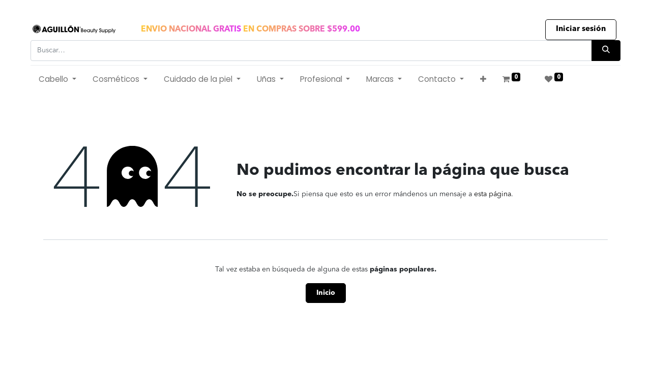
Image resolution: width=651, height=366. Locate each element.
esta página (492, 194)
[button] (483, 79)
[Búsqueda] (605, 50)
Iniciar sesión (581, 29)
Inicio (325, 292)
